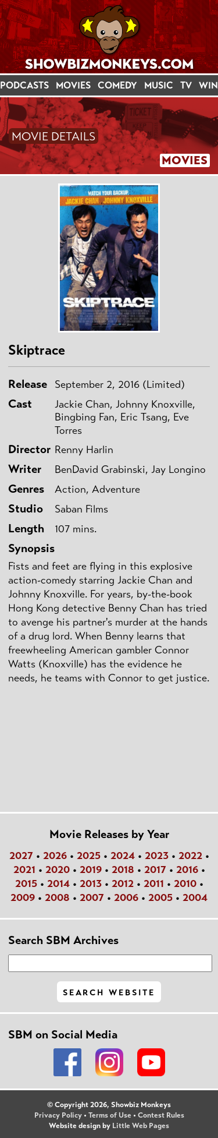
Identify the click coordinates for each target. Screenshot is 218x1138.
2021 (24, 869)
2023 (157, 855)
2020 (57, 869)
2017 (155, 869)
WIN (208, 85)
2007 (92, 897)
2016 (187, 869)
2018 (123, 869)
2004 (195, 897)
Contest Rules (161, 1115)
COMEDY (117, 85)
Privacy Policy (58, 1115)
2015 (26, 883)
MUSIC (158, 85)
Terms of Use (109, 1115)
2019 (91, 869)
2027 (21, 855)
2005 (160, 897)
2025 (89, 855)
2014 (58, 883)
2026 (55, 855)
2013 (91, 883)
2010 (185, 883)
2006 (126, 897)
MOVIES (73, 85)
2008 (57, 897)
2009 (22, 897)
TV (186, 85)
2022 (190, 855)
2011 (154, 883)
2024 (122, 855)
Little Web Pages (140, 1125)
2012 (123, 883)
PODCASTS (24, 85)
